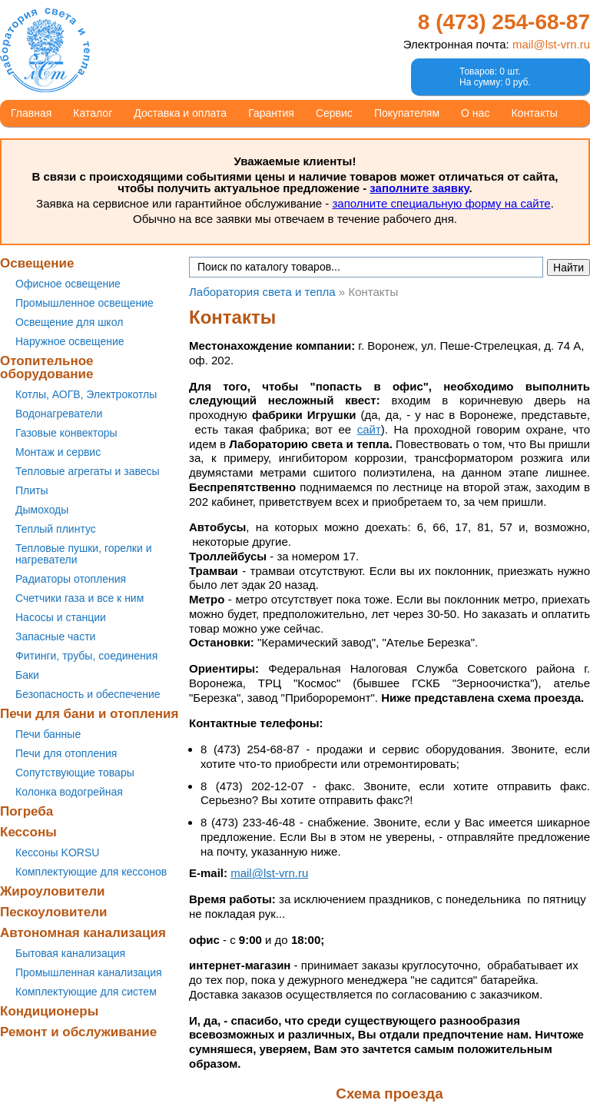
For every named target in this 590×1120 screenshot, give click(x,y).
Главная (31, 113)
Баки (27, 675)
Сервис (334, 113)
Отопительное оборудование (47, 367)
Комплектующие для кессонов (91, 872)
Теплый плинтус (55, 529)
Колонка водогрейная (69, 792)
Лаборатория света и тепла (45, 50)
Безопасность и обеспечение (88, 694)
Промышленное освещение (84, 303)
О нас (475, 113)
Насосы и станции (60, 617)
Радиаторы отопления (70, 579)
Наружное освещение (69, 341)
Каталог (92, 113)
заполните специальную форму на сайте (441, 203)
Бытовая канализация (70, 953)
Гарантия (271, 113)
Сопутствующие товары (74, 772)
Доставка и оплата (180, 113)
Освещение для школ (69, 322)
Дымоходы (41, 510)
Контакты (534, 113)
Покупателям (406, 113)
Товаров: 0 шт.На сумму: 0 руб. (495, 77)
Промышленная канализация (88, 972)
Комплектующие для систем (86, 991)
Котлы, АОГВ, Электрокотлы (86, 394)
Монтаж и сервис (58, 452)
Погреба (26, 811)
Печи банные (48, 734)
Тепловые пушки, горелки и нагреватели (83, 554)
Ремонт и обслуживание (78, 1032)
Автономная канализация (83, 933)
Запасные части (55, 636)
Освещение (37, 263)
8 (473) (504, 22)
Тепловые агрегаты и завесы (87, 471)
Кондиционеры (49, 1011)
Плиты (31, 490)
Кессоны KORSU (57, 852)
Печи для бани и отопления (89, 713)
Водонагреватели (58, 413)
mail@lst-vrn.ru (551, 44)
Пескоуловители (53, 912)
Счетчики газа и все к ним (79, 598)
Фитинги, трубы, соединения (86, 656)
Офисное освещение (68, 284)
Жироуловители (52, 891)
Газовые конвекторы (66, 433)
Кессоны (28, 832)
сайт (369, 429)
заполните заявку (419, 187)
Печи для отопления (66, 753)
